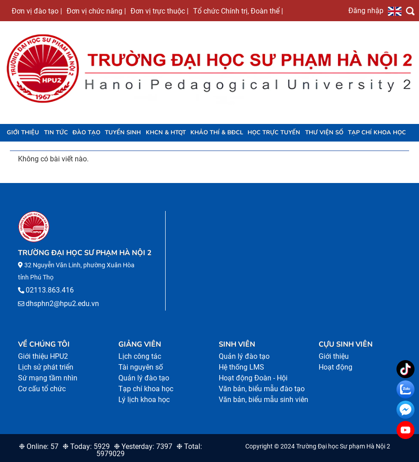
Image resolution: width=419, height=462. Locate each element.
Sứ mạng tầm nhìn (47, 378)
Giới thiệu (23, 132)
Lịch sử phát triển (45, 367)
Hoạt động (335, 367)
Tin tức (56, 132)
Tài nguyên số (140, 367)
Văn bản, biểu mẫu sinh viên (263, 399)
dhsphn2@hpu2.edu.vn (62, 303)
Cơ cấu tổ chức (42, 388)
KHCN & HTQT (166, 132)
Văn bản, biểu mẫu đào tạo (262, 388)
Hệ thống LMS (241, 367)
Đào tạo (86, 132)
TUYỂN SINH (123, 132)
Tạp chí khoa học (377, 132)
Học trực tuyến (274, 132)
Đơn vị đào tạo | (37, 11)
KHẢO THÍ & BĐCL (216, 132)
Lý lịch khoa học (144, 399)
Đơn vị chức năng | (96, 11)
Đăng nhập (365, 10)
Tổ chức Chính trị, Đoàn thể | (238, 11)
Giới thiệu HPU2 (43, 356)
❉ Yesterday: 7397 (143, 446)
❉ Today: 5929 (86, 446)
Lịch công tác (139, 356)
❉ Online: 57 (39, 446)
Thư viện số (324, 132)
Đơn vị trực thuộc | (160, 11)
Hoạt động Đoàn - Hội (253, 378)
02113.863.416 (50, 290)
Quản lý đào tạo (143, 378)
